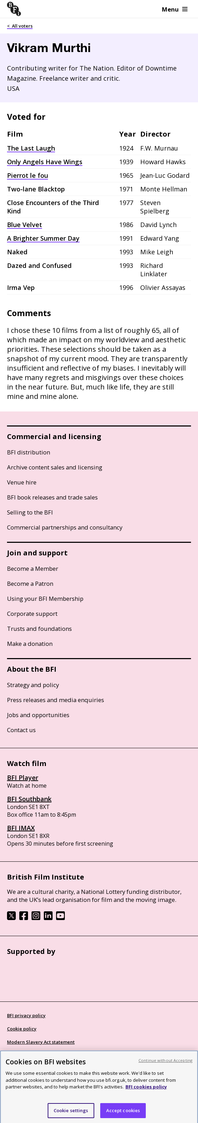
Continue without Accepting (165, 1062)
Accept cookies (123, 1113)
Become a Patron (30, 583)
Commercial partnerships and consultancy (64, 527)
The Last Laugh (31, 148)
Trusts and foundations (39, 629)
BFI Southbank (29, 799)
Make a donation (30, 644)
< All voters (20, 26)
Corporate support (32, 614)
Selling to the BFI (30, 512)
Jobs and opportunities (38, 715)
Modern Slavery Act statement (41, 1042)
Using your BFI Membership (45, 599)
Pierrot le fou (27, 175)
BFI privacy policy (26, 1015)
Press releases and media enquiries (55, 700)
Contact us (21, 730)
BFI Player (22, 777)
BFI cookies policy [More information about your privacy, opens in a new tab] (146, 1089)
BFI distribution (28, 452)
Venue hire (21, 482)
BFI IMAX (21, 828)
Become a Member (32, 568)
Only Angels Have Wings (44, 162)
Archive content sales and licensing (54, 467)
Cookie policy (21, 1029)
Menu (174, 9)
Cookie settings (71, 1113)
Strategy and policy (33, 685)
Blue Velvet (24, 224)
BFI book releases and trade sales (52, 497)
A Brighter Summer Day (43, 238)
